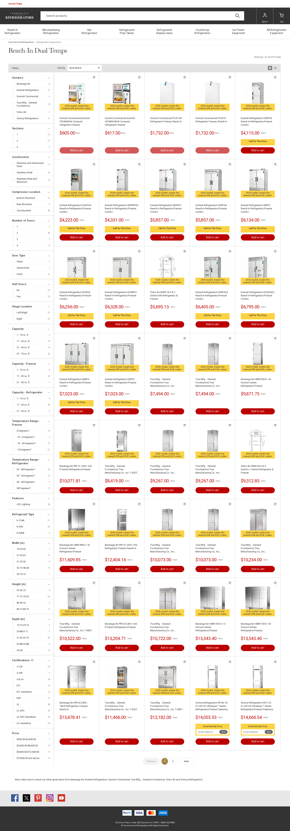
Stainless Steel (24, 172)
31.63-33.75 (23, 637)
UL (18, 704)
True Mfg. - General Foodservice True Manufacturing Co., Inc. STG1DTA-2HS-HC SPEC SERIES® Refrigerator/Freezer (166, 383)
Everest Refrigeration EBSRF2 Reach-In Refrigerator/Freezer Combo (166, 208)
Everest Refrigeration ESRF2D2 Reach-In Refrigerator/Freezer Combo (211, 295)
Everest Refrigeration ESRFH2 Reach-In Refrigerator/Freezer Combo (256, 121)
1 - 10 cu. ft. (23, 334)
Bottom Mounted (26, 198)
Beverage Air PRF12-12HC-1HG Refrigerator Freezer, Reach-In (121, 547)
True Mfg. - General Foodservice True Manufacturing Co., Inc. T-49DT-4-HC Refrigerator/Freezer (166, 706)
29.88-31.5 (22, 631)
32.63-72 (21, 590)
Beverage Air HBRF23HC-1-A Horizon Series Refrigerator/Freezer (256, 382)
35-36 (20, 650)
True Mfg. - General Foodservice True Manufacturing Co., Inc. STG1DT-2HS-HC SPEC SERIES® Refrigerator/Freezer (212, 383)
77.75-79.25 (23, 596)
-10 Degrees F (24, 449)
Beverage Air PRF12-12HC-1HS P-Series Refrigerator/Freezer (76, 468)
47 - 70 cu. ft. (23, 353)
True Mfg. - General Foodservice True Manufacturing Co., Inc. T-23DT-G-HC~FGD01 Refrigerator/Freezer (121, 706)
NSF (19, 698)
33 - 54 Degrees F (26, 475)
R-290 (20, 526)
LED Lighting (23, 504)
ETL (19, 685)
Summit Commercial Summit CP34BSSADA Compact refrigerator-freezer (120, 121)
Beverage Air (23, 83)
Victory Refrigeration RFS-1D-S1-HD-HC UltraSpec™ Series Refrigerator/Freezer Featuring (257, 706)
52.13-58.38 (23, 567)
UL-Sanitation (24, 723)
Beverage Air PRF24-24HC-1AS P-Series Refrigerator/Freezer (121, 625)
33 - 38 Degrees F (26, 469)
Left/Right (22, 312)
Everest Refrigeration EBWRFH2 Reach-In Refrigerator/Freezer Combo (121, 208)
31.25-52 (21, 561)
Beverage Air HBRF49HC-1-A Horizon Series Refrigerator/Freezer (75, 548)
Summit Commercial (27, 96)
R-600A (20, 533)
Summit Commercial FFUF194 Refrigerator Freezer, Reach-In (166, 120)
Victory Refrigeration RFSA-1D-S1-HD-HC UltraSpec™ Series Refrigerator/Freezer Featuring (211, 706)
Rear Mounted (24, 204)
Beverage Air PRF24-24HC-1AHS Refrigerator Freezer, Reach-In (74, 706)
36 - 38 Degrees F (26, 482)
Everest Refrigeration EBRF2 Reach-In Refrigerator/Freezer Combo (256, 208)
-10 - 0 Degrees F (26, 437)
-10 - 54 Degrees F (26, 443)
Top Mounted (24, 210)
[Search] (142, 16)
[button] (15, 4)
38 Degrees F (24, 488)
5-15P (20, 666)
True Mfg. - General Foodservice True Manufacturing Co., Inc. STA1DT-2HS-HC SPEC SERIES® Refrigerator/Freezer (167, 469)
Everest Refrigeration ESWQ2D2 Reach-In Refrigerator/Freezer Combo (257, 295)
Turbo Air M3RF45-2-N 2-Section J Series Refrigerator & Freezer (257, 469)
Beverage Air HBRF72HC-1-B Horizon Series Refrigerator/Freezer (256, 627)
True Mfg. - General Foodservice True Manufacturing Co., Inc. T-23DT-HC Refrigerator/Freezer (121, 469)
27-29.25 (21, 555)
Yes (19, 296)
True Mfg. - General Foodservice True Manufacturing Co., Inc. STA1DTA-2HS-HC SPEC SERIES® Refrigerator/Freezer (211, 469)
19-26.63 (21, 549)
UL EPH (20, 710)
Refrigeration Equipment (49, 42)
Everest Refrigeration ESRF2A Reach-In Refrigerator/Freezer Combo (211, 208)
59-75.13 (21, 574)
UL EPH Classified (26, 717)
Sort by (61, 68)
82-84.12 (21, 602)
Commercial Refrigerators (21, 42)
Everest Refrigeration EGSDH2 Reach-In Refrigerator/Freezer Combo (75, 208)
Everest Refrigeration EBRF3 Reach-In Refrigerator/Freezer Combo (75, 382)
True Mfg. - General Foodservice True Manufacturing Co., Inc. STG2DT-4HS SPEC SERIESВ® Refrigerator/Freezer (166, 627)
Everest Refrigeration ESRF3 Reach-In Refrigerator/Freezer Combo (120, 382)
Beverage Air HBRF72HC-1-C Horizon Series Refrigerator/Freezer (210, 627)
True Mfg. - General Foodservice (27, 104)
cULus (20, 679)
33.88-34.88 (23, 644)
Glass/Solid (23, 267)
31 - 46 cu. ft (23, 347)
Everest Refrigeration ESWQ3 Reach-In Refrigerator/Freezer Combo (75, 295)
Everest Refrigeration (28, 90)
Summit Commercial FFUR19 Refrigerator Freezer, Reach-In (211, 120)
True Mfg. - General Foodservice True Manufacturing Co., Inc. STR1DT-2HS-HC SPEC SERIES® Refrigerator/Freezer (212, 548)
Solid (19, 274)
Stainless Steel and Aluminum (27, 180)
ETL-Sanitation (24, 691)
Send (223, 732)
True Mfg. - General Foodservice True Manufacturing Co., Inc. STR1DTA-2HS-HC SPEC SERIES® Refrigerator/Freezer (166, 548)
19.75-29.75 (23, 625)
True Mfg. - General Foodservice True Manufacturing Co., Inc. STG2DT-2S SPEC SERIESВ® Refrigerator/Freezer (256, 548)
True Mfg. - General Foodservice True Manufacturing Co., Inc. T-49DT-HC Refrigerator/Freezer (76, 627)
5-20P (20, 673)
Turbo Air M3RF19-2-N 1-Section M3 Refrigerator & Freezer (164, 295)
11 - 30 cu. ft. (23, 341)
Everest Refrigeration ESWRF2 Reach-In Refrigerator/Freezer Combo (121, 295)
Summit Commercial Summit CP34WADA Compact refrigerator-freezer (75, 121)
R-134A (20, 520)
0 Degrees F (23, 430)
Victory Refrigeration (27, 118)
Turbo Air (21, 112)
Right (19, 318)
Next (186, 761)
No (18, 290)
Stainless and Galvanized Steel (30, 165)
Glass (20, 261)
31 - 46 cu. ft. (23, 382)
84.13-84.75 (23, 609)
